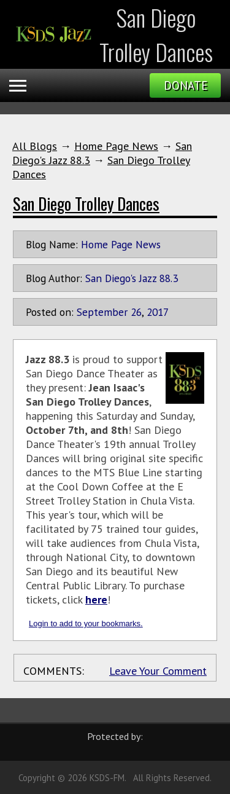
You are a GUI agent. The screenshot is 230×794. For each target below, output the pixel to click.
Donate (185, 85)
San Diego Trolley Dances (86, 203)
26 (136, 312)
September (102, 312)
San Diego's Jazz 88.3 (131, 278)
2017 (158, 312)
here (96, 599)
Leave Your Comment (158, 671)
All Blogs (34, 146)
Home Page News (116, 146)
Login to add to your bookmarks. (86, 623)
